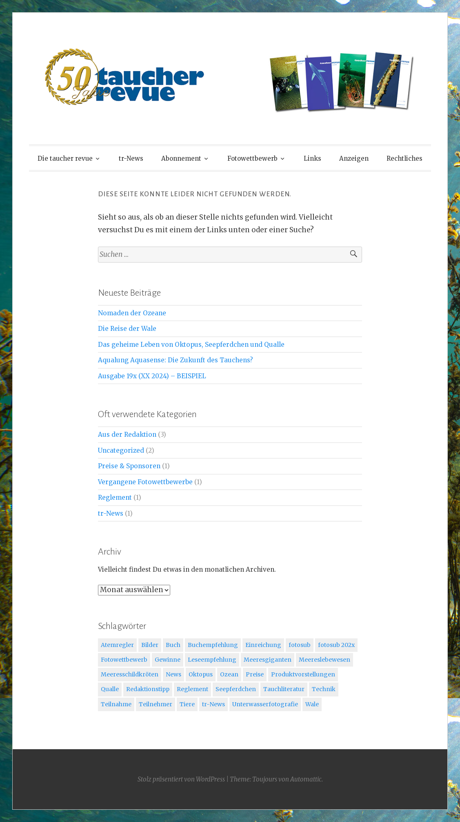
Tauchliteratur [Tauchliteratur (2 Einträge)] (283, 689)
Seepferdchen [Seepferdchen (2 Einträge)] (236, 689)
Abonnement (181, 158)
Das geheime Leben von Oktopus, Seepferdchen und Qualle (191, 344)
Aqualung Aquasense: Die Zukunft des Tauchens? (175, 360)
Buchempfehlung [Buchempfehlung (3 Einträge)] (213, 645)
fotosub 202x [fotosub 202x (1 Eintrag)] (336, 645)
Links (312, 158)
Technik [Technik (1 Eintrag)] (324, 689)
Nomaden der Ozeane (132, 313)
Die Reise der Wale (127, 328)
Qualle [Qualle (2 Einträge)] (110, 689)
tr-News (131, 158)
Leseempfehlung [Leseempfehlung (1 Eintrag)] (212, 659)
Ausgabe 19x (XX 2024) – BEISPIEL (152, 376)
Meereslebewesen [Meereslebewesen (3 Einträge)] (324, 659)
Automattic (306, 779)
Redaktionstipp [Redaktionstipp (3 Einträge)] (147, 689)
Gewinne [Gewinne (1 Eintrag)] (167, 659)
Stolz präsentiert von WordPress (181, 779)
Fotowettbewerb (252, 158)
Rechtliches (404, 158)
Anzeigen (354, 158)
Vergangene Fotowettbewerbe (145, 482)
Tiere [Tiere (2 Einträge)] (187, 704)
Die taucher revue (65, 158)
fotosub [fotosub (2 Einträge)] (300, 645)
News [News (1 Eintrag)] (173, 674)
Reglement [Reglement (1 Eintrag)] (192, 689)
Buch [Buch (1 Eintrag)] (173, 645)
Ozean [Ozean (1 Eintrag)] (229, 674)
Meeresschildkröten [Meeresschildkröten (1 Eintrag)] (129, 674)
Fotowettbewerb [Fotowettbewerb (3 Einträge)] (124, 659)
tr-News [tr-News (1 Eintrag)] (213, 704)
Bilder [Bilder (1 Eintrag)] (149, 645)
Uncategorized (121, 450)
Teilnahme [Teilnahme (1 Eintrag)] (116, 704)
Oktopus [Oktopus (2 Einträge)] (201, 674)
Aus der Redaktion (127, 434)
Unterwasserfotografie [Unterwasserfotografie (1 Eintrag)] (265, 704)
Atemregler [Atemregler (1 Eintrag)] (117, 645)
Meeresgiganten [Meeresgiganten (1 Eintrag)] (267, 659)
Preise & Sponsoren (129, 466)
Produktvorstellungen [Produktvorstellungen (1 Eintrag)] (303, 674)
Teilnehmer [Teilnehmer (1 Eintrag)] (155, 704)
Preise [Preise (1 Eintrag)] (255, 674)
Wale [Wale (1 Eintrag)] (312, 704)
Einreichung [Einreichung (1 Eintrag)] (263, 645)
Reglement (115, 497)
